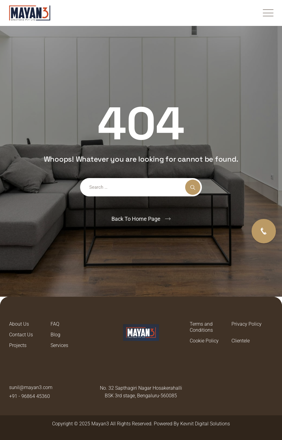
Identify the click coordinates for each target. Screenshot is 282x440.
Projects (17, 345)
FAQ (55, 324)
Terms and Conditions (201, 327)
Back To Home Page (135, 219)
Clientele (240, 341)
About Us (19, 324)
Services (59, 345)
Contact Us (21, 335)
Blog (55, 335)
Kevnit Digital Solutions (205, 424)
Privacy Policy (246, 324)
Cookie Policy (204, 341)
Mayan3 (100, 424)
